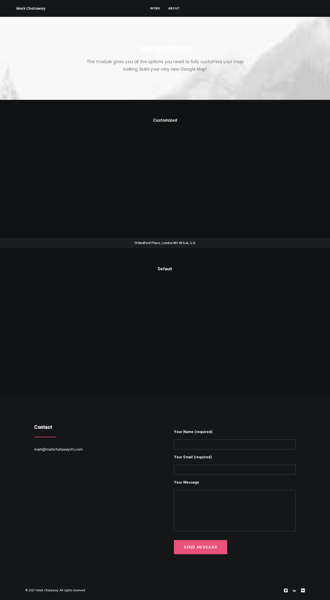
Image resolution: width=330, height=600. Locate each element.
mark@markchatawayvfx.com (58, 449)
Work (155, 8)
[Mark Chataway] (23, 8)
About (174, 8)
